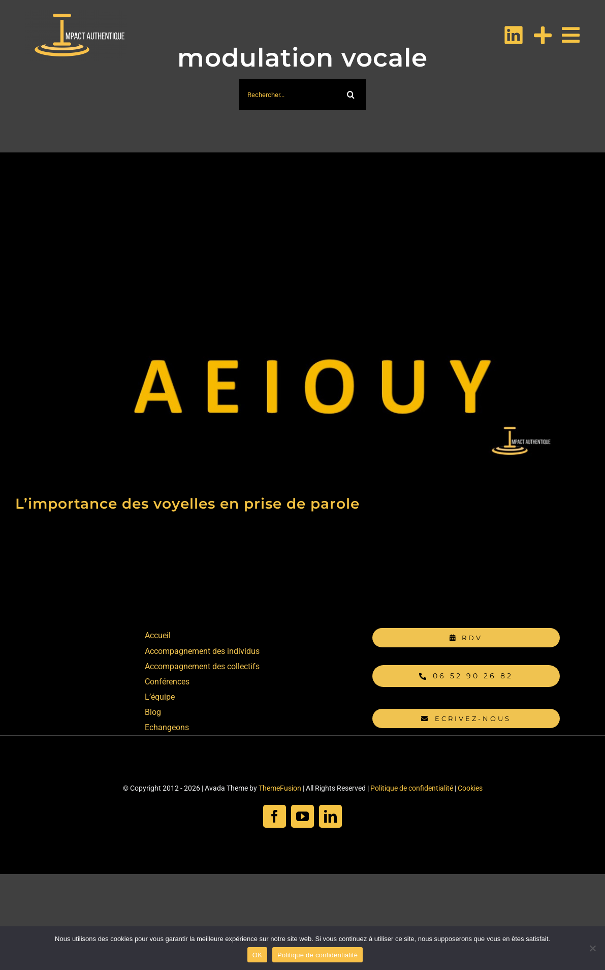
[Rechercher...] (287, 94)
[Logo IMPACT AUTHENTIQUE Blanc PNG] (76, 14)
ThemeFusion (280, 788)
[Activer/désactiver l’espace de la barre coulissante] (538, 35)
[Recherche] (351, 94)
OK (257, 955)
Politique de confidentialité (411, 788)
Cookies (470, 788)
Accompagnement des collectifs (202, 666)
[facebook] (274, 816)
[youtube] (302, 816)
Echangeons (167, 727)
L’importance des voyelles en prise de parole (187, 503)
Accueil (158, 635)
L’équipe (160, 697)
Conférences (167, 681)
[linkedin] (330, 816)
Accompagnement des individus (202, 651)
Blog (153, 712)
